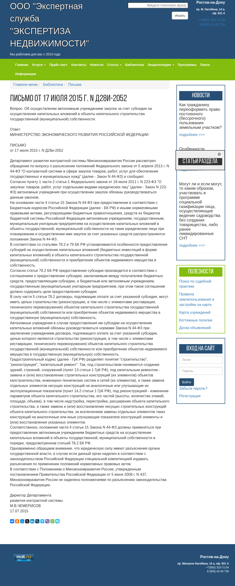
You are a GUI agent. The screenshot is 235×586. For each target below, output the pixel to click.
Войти (186, 382)
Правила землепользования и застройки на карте (196, 299)
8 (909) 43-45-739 (212, 24)
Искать (180, 15)
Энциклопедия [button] (161, 65)
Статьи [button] (114, 65)
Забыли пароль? (193, 388)
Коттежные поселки (195, 320)
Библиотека (134, 65)
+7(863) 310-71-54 (211, 20)
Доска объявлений (195, 328)
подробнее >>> (192, 135)
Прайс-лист (58, 65)
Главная (21, 65)
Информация (25, 74)
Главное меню (26, 84)
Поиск (205, 65)
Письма (74, 84)
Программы (187, 65)
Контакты (78, 65)
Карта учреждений (195, 312)
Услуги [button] (39, 65)
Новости (97, 65)
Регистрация (190, 396)
